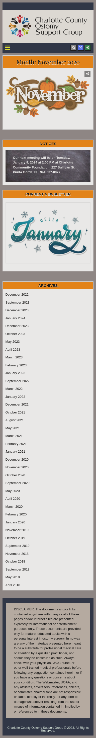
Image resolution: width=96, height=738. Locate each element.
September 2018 (18, 569)
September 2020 (18, 483)
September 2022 (18, 381)
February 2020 (16, 514)
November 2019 (17, 530)
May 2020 (13, 491)
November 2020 (48, 124)
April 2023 (13, 349)
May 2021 (13, 428)
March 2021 (14, 436)
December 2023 (17, 310)
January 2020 (15, 522)
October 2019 (15, 538)
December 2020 (17, 459)
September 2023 (18, 302)
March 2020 (14, 506)
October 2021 (15, 412)
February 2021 (16, 444)
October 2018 (15, 561)
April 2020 (13, 498)
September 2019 (18, 546)
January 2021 (15, 451)
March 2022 (14, 389)
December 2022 (17, 294)
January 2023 (15, 373)
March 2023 (14, 357)
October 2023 (15, 334)
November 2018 (17, 554)
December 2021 (17, 404)
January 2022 (15, 397)
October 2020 (15, 475)
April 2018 (13, 585)
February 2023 (16, 365)
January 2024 (15, 318)
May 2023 (13, 341)
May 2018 (13, 577)
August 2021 (15, 420)
